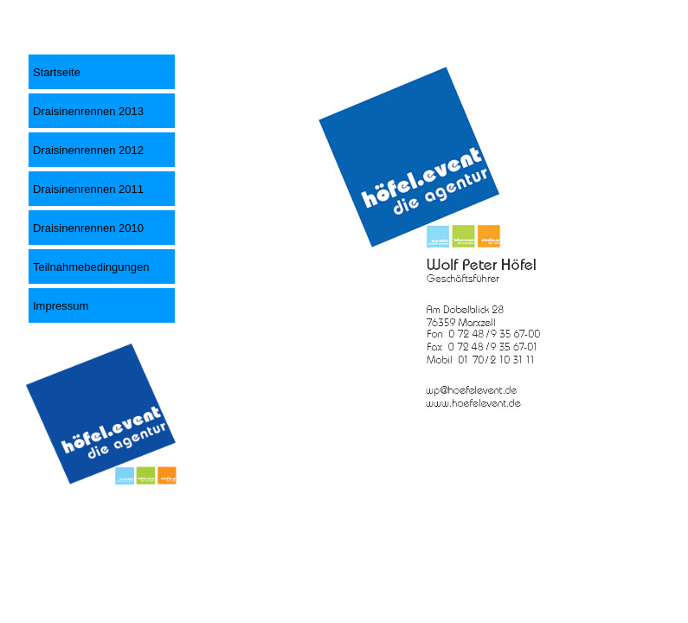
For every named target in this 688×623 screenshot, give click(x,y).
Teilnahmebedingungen (91, 266)
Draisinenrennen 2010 (88, 228)
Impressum (60, 305)
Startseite (56, 72)
